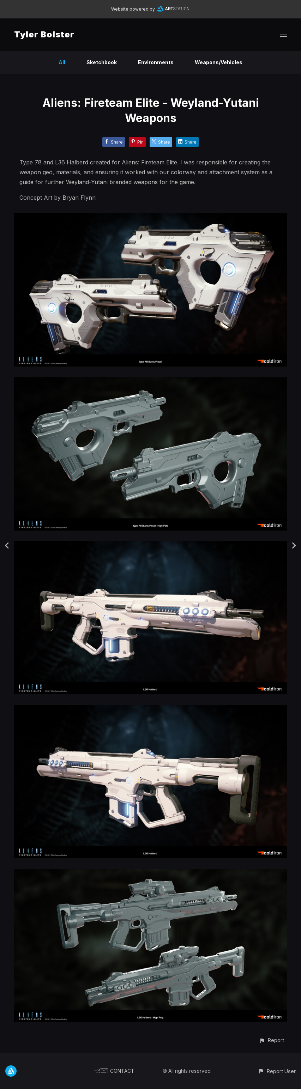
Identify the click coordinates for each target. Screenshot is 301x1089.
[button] (271, 1040)
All (62, 62)
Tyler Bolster (44, 34)
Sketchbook (101, 62)
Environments (156, 62)
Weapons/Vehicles (218, 62)
